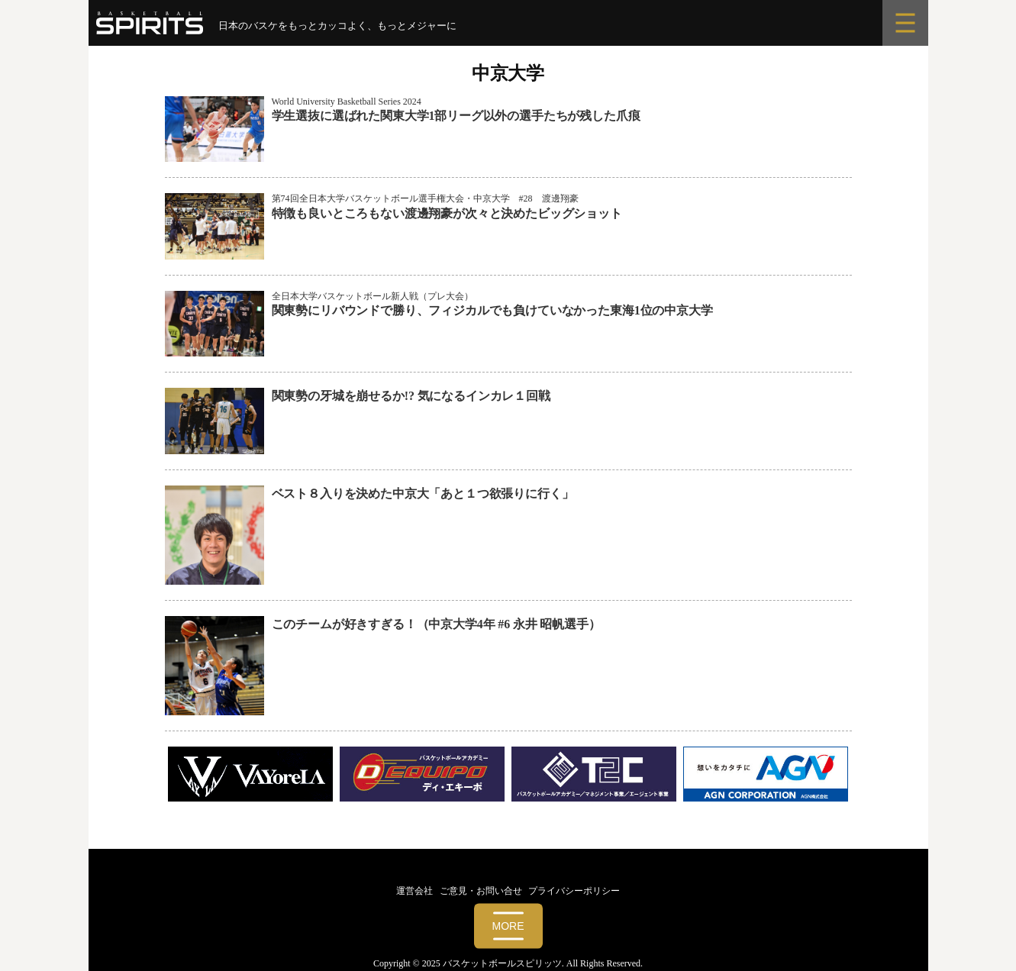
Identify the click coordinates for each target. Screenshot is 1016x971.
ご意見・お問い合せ (481, 891)
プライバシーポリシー (574, 891)
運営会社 (414, 891)
